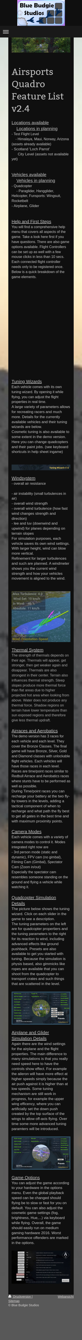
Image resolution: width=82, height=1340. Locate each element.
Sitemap (13, 1301)
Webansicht (66, 1296)
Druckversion (20, 1296)
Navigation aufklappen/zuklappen (41, 31)
